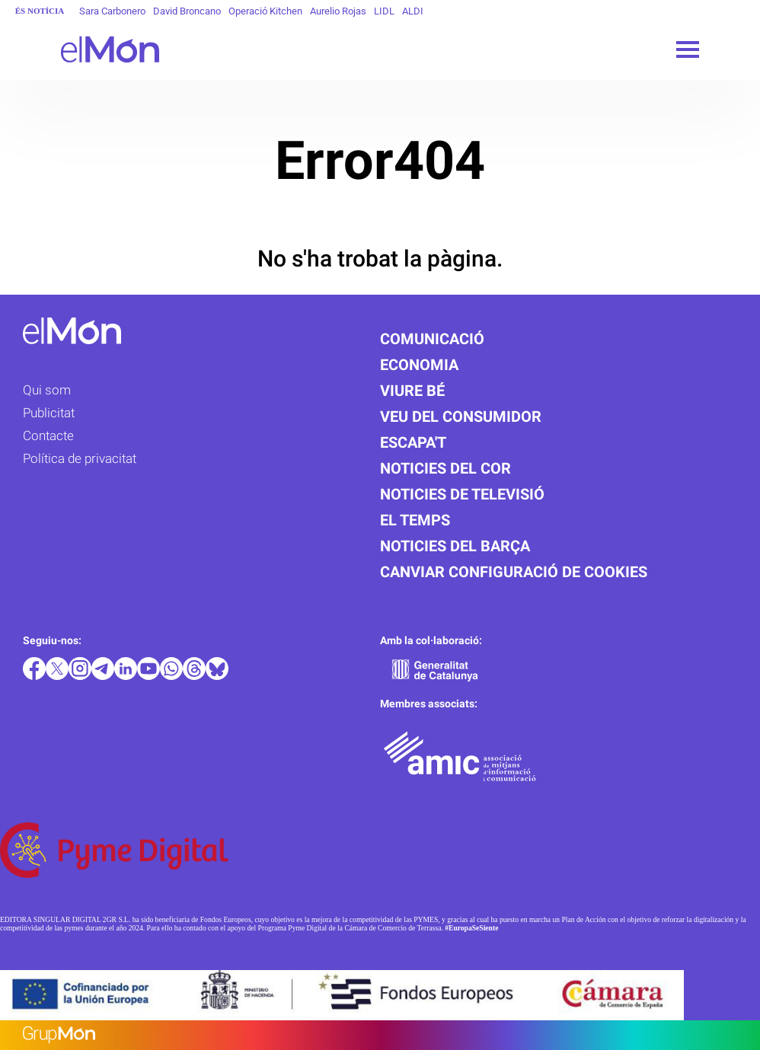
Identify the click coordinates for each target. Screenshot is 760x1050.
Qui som (47, 389)
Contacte (48, 435)
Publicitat (49, 412)
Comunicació (432, 339)
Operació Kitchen (265, 11)
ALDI (412, 11)
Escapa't (413, 442)
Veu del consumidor (460, 416)
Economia (419, 365)
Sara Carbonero (112, 11)
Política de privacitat (79, 458)
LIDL (384, 11)
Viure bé (412, 390)
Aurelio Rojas (338, 11)
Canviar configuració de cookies (513, 572)
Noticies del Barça (455, 546)
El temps (415, 520)
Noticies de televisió (462, 494)
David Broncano (187, 11)
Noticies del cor (445, 468)
